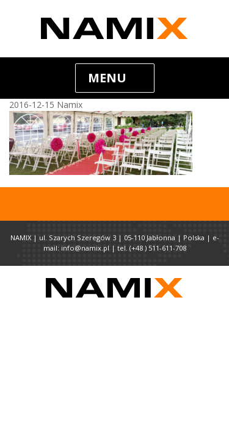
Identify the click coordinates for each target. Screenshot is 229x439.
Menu (107, 78)
